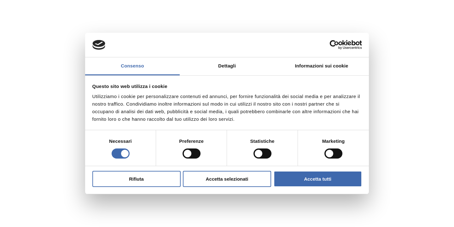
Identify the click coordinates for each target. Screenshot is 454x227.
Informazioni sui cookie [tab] (321, 65)
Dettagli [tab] (227, 65)
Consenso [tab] (132, 65)
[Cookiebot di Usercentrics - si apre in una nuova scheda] (334, 44)
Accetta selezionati (227, 179)
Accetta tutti (317, 179)
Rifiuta (136, 179)
